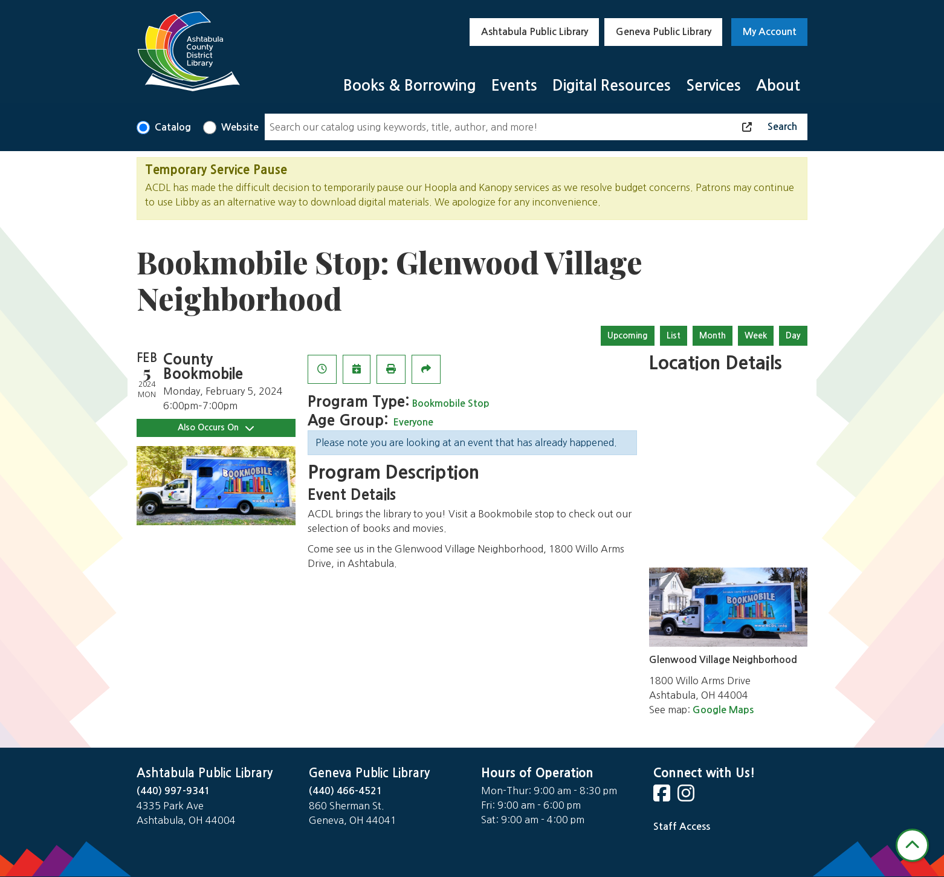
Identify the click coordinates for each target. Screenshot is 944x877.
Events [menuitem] (514, 85)
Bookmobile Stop (451, 403)
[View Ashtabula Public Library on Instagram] (687, 796)
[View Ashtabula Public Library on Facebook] (663, 796)
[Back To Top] (912, 845)
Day (793, 335)
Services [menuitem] (713, 85)
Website (240, 127)
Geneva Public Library (663, 31)
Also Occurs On (216, 427)
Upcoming (627, 335)
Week (756, 335)
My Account (770, 31)
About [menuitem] (778, 85)
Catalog (173, 127)
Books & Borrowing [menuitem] (409, 85)
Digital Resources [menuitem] (611, 85)
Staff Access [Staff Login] (681, 826)
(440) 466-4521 (346, 790)
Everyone (413, 422)
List (674, 335)
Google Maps (723, 709)
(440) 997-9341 (173, 790)
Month (712, 335)
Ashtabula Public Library (534, 31)
